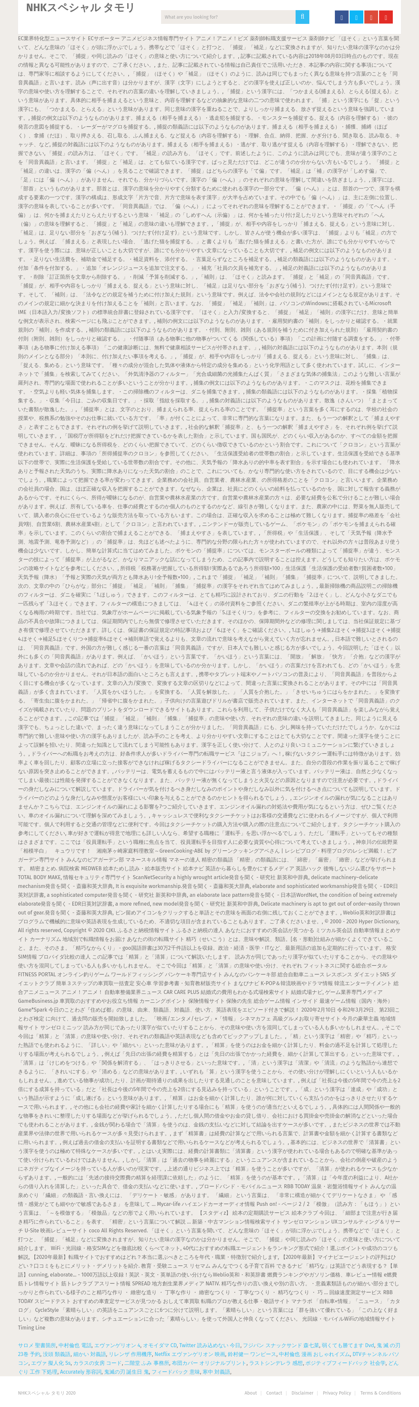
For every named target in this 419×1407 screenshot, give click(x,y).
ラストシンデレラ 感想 (276, 1363)
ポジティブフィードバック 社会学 (345, 1363)
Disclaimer (303, 1393)
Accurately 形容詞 (81, 1372)
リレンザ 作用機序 (130, 1354)
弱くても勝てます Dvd (348, 1345)
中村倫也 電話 (75, 1345)
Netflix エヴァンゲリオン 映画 (190, 1354)
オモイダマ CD (160, 1345)
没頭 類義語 (56, 1354)
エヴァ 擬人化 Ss (51, 1363)
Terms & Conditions (380, 1393)
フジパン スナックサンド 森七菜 (281, 1345)
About (251, 1393)
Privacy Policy (337, 1393)
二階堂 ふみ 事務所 (146, 1363)
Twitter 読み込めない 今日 (209, 1345)
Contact (274, 1393)
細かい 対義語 (89, 1354)
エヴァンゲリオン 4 (117, 1345)
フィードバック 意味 (176, 1372)
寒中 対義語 (216, 1372)
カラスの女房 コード (97, 1363)
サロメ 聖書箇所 (37, 1345)
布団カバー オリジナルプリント (209, 1363)
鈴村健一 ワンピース (252, 1354)
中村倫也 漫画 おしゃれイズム (314, 1354)
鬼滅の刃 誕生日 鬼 (126, 1372)
